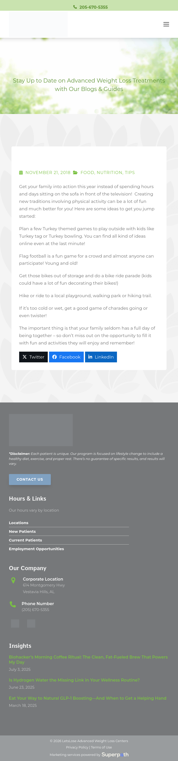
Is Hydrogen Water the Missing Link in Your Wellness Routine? (74, 680)
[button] (166, 24)
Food (87, 172)
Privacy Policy (77, 747)
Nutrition (110, 172)
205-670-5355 (93, 7)
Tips (130, 172)
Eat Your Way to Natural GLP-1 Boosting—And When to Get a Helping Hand (88, 698)
